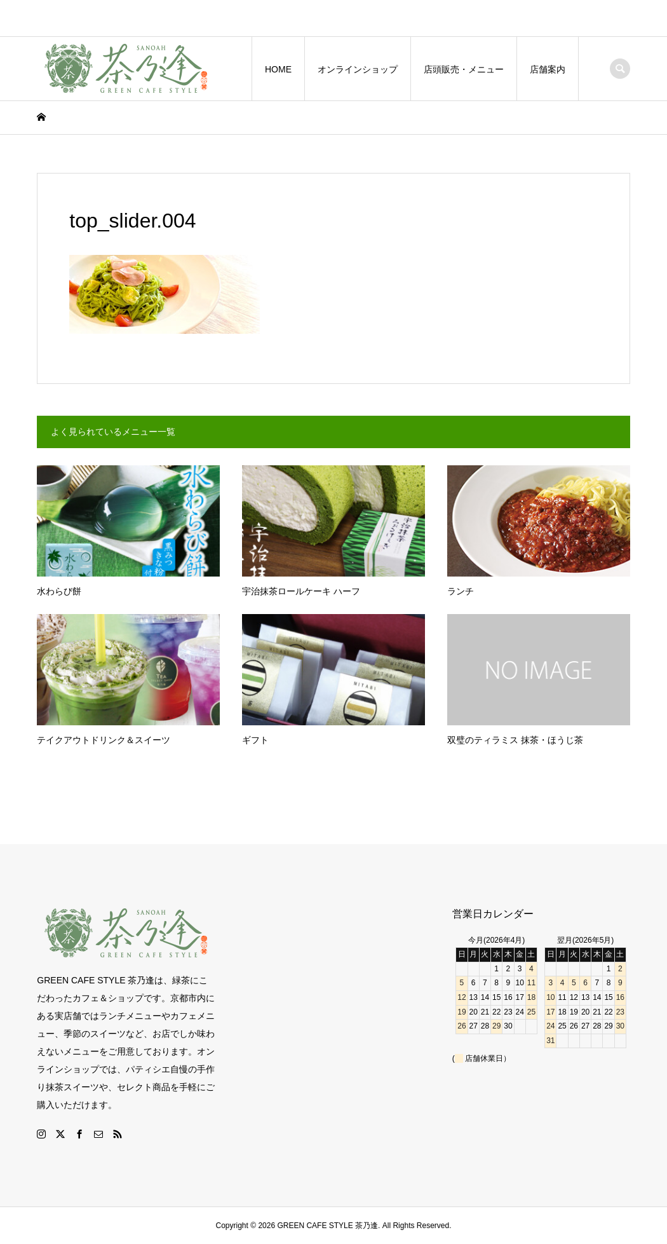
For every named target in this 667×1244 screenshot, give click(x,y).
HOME (278, 69)
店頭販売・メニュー (464, 69)
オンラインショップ (358, 69)
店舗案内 (547, 69)
